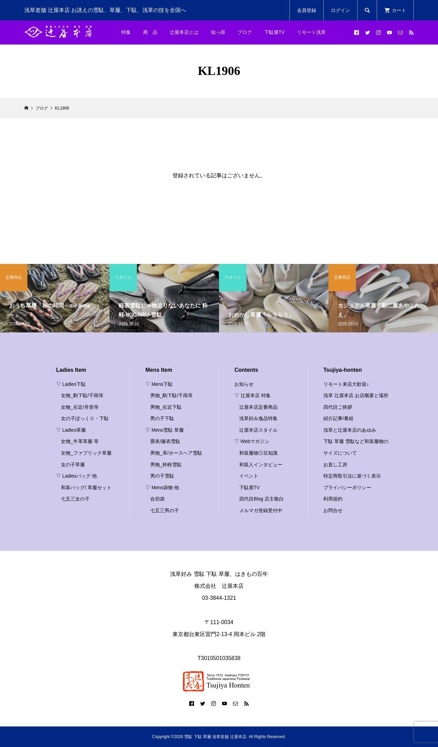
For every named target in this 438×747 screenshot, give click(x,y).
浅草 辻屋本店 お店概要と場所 (355, 395)
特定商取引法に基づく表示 (352, 476)
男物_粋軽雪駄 (166, 464)
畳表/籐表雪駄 (165, 441)
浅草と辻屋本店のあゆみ (349, 430)
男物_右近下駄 (166, 407)
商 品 (150, 32)
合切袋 (157, 499)
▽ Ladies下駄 (71, 384)
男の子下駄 (162, 418)
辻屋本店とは (184, 32)
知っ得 (218, 32)
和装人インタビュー (260, 464)
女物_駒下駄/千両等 (82, 395)
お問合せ (333, 510)
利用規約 (333, 499)
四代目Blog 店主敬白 (261, 499)
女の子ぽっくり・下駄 (85, 418)
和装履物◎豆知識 (258, 453)
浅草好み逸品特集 (258, 418)
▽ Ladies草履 (71, 430)
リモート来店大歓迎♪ (346, 384)
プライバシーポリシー (347, 487)
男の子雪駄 (162, 476)
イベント (248, 476)
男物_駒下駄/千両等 (171, 395)
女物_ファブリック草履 (86, 453)
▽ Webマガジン (251, 441)
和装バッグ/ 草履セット (86, 487)
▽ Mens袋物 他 (162, 487)
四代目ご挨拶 (337, 407)
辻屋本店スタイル (258, 430)
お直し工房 (335, 464)
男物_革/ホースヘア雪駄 (176, 453)
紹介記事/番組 (338, 418)
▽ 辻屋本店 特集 (252, 395)
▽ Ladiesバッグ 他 (76, 476)
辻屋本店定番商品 (258, 407)
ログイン (340, 10)
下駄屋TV (274, 32)
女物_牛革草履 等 (80, 441)
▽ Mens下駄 (159, 384)
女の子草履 (73, 464)
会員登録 (306, 10)
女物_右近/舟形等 (80, 407)
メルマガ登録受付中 (260, 510)
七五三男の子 (164, 510)
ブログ (244, 32)
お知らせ (244, 384)
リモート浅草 (311, 32)
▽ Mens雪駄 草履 (164, 430)
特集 (126, 32)
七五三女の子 (75, 499)
